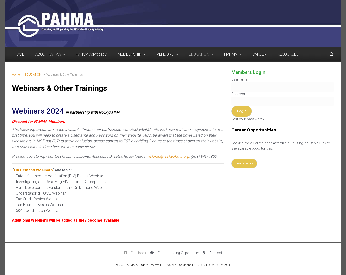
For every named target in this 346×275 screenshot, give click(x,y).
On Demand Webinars (33, 170)
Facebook (135, 253)
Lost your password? (247, 119)
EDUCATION (33, 74)
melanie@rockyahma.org (167, 156)
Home (16, 74)
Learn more (244, 163)
